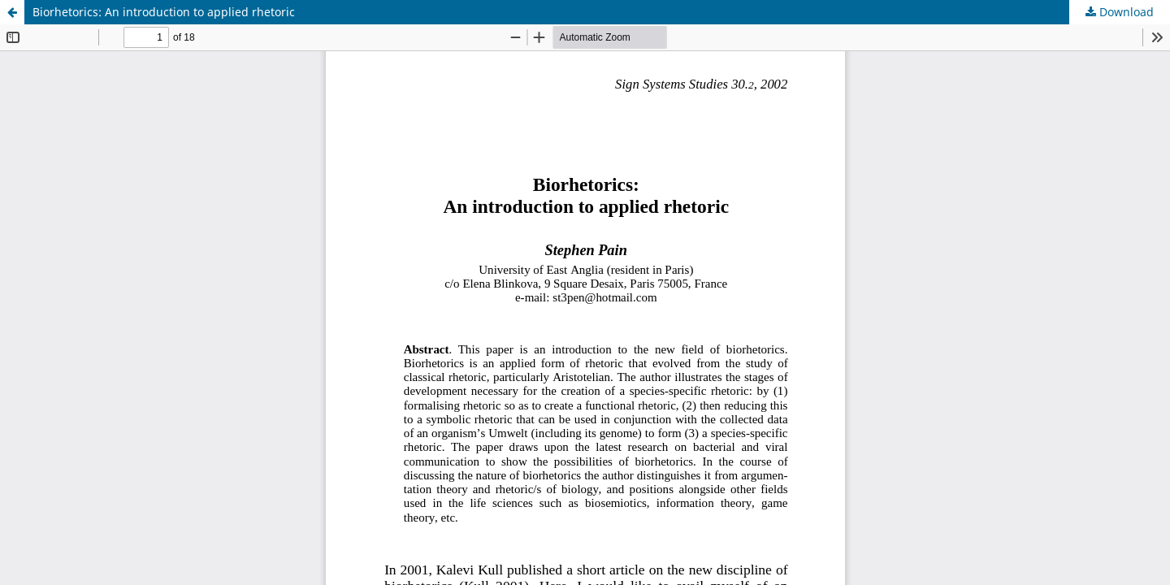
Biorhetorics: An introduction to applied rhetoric (163, 12)
